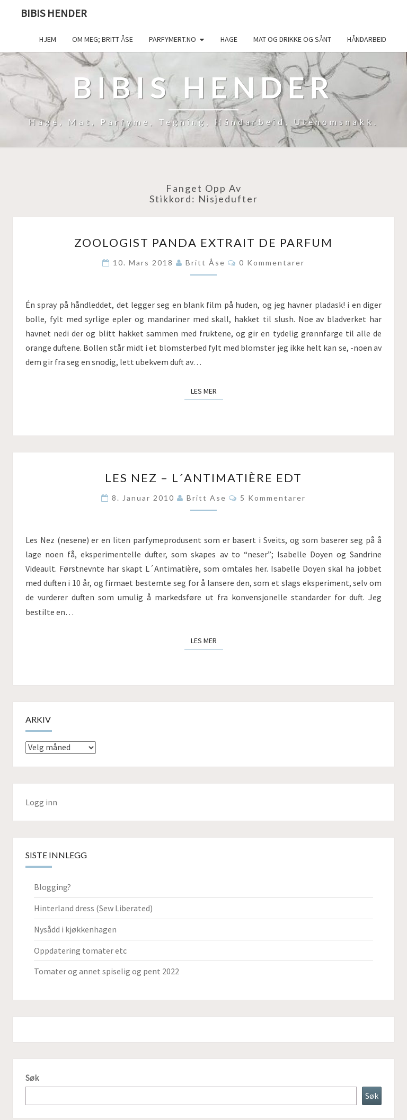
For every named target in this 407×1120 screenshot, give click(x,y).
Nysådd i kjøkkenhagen (75, 929)
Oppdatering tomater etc (80, 950)
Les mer (207, 390)
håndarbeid (366, 39)
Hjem (47, 39)
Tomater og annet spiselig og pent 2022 (106, 971)
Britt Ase (206, 497)
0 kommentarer (272, 262)
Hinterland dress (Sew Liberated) (93, 908)
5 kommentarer (273, 497)
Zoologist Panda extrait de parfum (203, 242)
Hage (228, 39)
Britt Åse (205, 262)
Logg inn (41, 802)
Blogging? (52, 887)
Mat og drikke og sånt (292, 39)
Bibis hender (54, 13)
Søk (32, 1077)
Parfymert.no (172, 39)
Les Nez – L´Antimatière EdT (203, 477)
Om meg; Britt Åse (102, 39)
